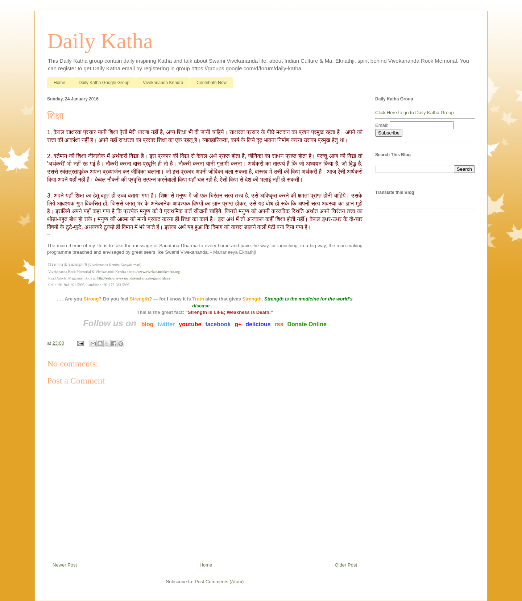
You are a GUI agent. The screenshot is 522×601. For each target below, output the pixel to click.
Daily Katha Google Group (104, 82)
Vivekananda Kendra (163, 82)
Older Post (346, 565)
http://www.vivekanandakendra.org (154, 272)
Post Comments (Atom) (219, 581)
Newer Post (65, 565)
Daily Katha (100, 41)
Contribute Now (211, 82)
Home (59, 82)
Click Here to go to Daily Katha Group (414, 112)
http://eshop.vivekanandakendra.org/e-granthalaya (134, 278)
